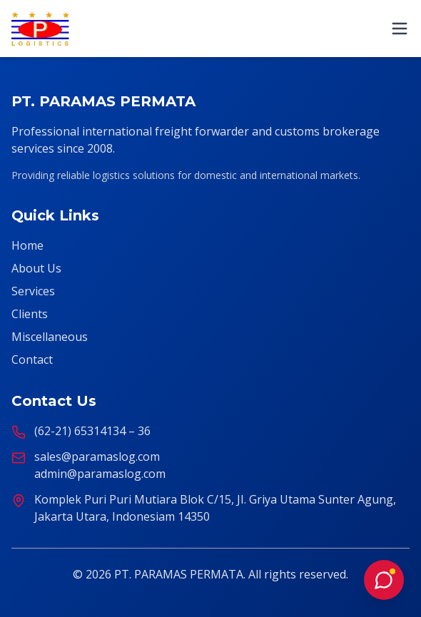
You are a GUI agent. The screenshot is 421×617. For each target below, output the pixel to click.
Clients (29, 314)
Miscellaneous (49, 337)
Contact (32, 359)
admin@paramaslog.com (100, 473)
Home (27, 245)
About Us (36, 268)
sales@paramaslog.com (97, 456)
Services (33, 291)
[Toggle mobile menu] (400, 29)
